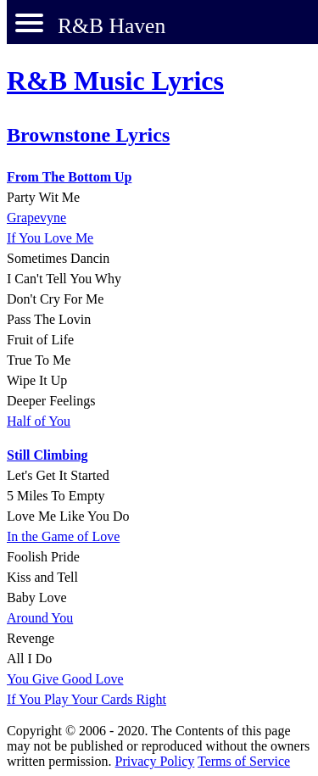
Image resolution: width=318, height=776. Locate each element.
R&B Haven (111, 26)
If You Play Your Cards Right (86, 699)
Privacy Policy (155, 761)
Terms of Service (244, 761)
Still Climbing (47, 455)
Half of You (38, 421)
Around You (40, 618)
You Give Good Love (65, 679)
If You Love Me (50, 238)
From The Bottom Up (69, 177)
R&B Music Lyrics (115, 80)
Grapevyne (36, 217)
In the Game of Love (63, 536)
